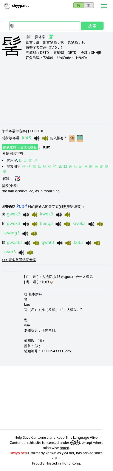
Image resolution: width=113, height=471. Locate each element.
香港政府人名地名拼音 (20, 147)
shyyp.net (18, 453)
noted (64, 447)
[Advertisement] (56, 92)
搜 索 (92, 25)
